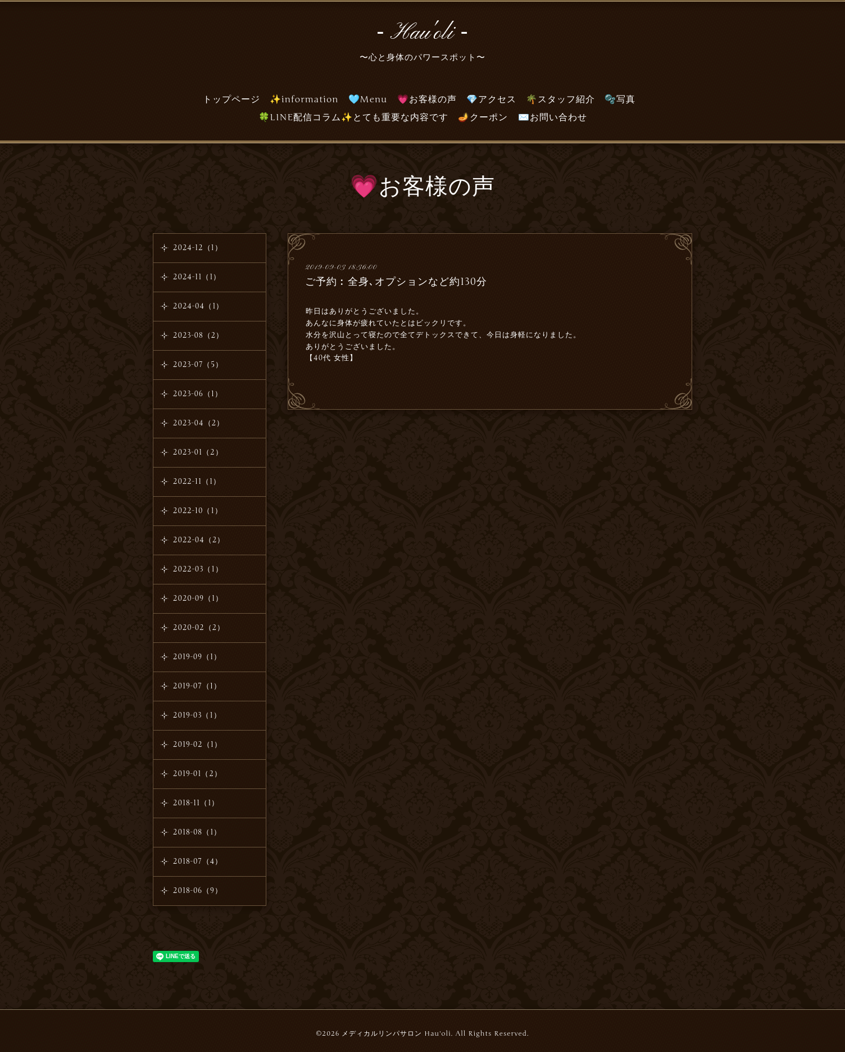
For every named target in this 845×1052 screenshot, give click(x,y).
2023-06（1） (197, 393)
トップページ (231, 99)
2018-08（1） (197, 832)
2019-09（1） (197, 656)
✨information (304, 99)
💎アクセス (491, 99)
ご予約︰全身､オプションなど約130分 (396, 281)
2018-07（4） (197, 861)
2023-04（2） (198, 423)
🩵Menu (368, 99)
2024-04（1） (198, 306)
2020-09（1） (198, 598)
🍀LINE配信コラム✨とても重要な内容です (353, 117)
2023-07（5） (198, 364)
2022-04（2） (199, 540)
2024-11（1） (197, 277)
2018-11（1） (196, 803)
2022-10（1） (197, 510)
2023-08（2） (198, 335)
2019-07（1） (197, 686)
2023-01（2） (198, 452)
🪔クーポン (483, 117)
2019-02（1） (197, 744)
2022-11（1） (197, 481)
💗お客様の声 (427, 99)
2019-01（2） (197, 773)
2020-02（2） (199, 627)
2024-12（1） (197, 247)
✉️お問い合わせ (552, 117)
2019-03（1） (197, 715)
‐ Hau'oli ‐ (422, 33)
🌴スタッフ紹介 (560, 99)
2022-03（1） (198, 569)
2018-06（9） (197, 890)
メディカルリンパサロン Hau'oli (396, 1033)
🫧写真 (620, 99)
